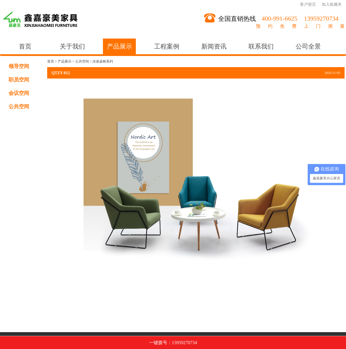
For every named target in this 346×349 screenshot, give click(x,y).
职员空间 (19, 80)
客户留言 (308, 4)
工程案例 (166, 46)
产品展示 (119, 46)
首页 (25, 46)
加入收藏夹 (332, 4)
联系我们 (261, 46)
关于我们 (72, 46)
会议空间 (19, 93)
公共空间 (19, 106)
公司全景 (308, 46)
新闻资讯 (213, 46)
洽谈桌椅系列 (102, 61)
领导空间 (19, 66)
